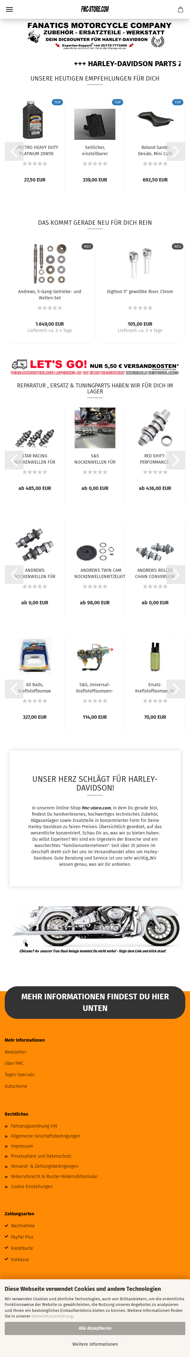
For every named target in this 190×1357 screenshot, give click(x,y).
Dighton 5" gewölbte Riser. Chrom (140, 291)
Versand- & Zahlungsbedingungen (44, 1166)
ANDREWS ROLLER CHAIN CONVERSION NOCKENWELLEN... (155, 573)
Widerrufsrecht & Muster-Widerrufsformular (54, 1176)
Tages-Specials (19, 1074)
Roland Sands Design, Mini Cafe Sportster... (155, 150)
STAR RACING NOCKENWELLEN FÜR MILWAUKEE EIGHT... (34, 458)
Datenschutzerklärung (52, 1316)
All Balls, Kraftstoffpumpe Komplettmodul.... (35, 687)
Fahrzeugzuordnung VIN (34, 1126)
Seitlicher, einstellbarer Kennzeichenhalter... (95, 150)
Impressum (22, 1146)
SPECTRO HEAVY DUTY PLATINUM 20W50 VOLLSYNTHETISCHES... (36, 150)
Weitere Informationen (95, 1344)
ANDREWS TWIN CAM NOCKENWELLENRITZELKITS (101, 573)
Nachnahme (23, 1225)
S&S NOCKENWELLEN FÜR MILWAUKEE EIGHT (94, 458)
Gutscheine (16, 1086)
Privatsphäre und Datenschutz (41, 1156)
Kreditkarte (22, 1248)
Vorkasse (20, 1259)
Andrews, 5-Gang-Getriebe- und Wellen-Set (49, 294)
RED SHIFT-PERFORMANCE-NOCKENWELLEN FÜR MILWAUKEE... (155, 458)
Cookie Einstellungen (32, 1186)
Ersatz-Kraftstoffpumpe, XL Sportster (155, 687)
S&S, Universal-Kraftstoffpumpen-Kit (94, 687)
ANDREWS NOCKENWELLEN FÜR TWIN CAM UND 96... (34, 573)
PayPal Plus (22, 1237)
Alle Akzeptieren (95, 1328)
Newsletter (15, 1052)
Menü (9, 9)
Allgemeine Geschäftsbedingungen (45, 1136)
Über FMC (14, 1063)
